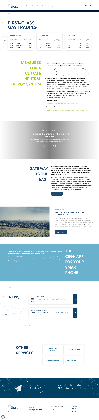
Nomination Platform (86, 1)
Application (54, 6)
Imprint (74, 408)
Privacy (74, 411)
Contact (74, 406)
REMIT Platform (76, 1)
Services (61, 6)
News (71, 6)
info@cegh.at (54, 409)
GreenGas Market (46, 6)
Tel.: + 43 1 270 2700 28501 (57, 406)
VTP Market (28, 6)
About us (66, 6)
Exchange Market (36, 6)
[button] (3, 417)
